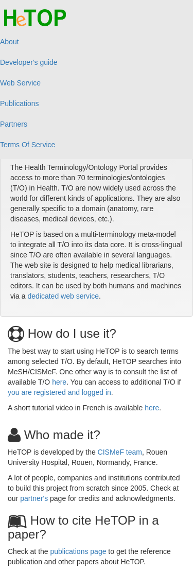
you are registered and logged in (59, 392)
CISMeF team (120, 452)
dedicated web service (63, 296)
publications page (78, 551)
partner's (34, 498)
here (59, 382)
